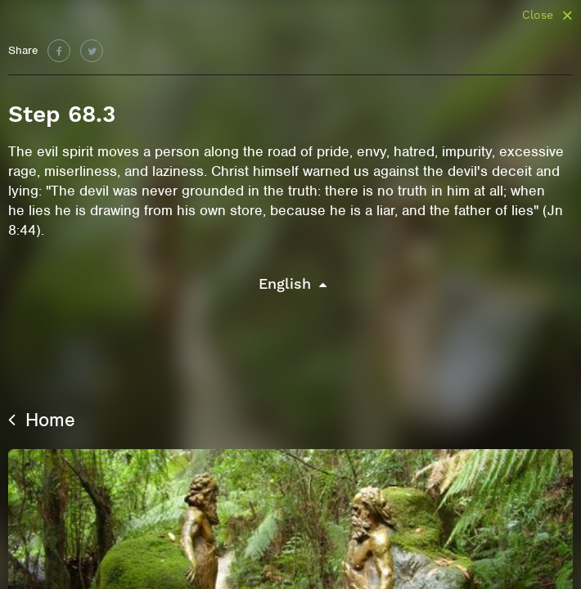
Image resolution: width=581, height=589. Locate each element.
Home (41, 419)
